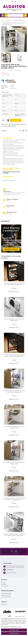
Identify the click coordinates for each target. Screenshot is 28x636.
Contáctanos (4, 604)
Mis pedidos (4, 584)
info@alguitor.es (10, 569)
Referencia (3, 85)
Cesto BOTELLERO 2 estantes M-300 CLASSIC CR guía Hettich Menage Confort (14, 391)
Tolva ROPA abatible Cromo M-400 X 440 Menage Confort (14, 319)
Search (5, 15)
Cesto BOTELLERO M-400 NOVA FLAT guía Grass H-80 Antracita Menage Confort (14, 283)
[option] (7, 57)
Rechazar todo (14, 630)
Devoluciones (10, 205)
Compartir (19, 130)
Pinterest (26, 130)
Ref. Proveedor (4, 87)
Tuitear (23, 130)
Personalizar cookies (16, 626)
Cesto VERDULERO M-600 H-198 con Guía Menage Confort (14, 427)
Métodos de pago (11, 212)
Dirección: (8, 566)
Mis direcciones (4, 586)
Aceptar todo (14, 633)
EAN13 (2, 88)
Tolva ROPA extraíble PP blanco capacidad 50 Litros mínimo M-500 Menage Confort (14, 534)
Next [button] (25, 58)
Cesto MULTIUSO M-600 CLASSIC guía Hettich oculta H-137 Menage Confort (14, 498)
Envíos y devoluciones (6, 597)
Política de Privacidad (6, 595)
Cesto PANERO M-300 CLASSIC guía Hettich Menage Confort (14, 463)
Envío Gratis (7, 191)
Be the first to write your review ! (9, 180)
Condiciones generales (6, 593)
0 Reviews (11, 70)
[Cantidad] (6, 120)
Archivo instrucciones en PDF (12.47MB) (11, 172)
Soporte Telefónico (12, 199)
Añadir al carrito (16, 120)
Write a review (18, 70)
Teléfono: (8, 572)
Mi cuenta (3, 582)
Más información (5, 626)
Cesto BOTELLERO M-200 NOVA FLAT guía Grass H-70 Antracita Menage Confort (14, 355)
